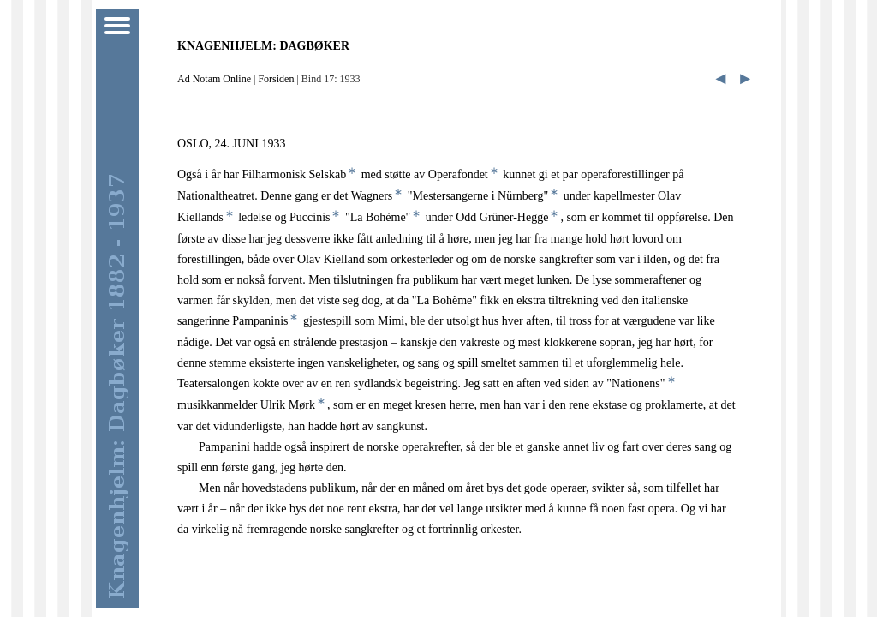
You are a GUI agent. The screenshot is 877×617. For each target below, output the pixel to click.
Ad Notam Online (214, 79)
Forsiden (276, 79)
